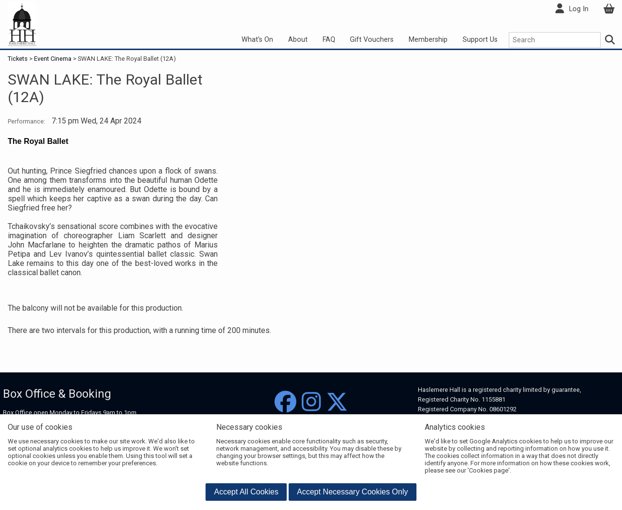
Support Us (480, 39)
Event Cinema (53, 58)
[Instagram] (311, 402)
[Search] (610, 40)
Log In (578, 9)
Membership (428, 39)
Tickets (18, 58)
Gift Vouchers (372, 39)
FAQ (329, 39)
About (298, 39)
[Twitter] (337, 402)
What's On (257, 39)
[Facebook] (285, 402)
